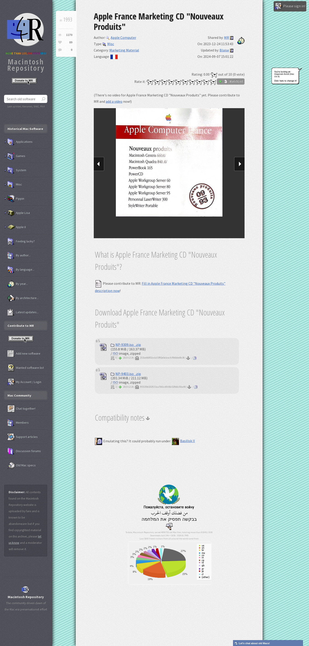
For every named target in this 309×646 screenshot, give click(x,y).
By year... (17, 283)
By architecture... (23, 298)
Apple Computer (121, 37)
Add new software (23, 353)
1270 (69, 34)
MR (226, 37)
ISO (115, 353)
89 (70, 42)
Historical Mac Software (25, 129)
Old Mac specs (21, 465)
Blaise (224, 50)
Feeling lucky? (21, 241)
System (16, 170)
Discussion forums (24, 451)
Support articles (22, 437)
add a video (114, 101)
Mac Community (19, 395)
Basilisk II (183, 440)
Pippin (15, 198)
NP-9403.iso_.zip (126, 373)
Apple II (16, 227)
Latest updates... (23, 312)
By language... (20, 269)
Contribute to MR (20, 326)
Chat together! (21, 408)
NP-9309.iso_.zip (126, 344)
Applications (19, 141)
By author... (18, 255)
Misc (108, 44)
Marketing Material (124, 50)
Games (16, 156)
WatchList (231, 81)
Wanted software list (25, 367)
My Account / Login (24, 382)
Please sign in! (290, 6)
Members (18, 422)
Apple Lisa (18, 213)
